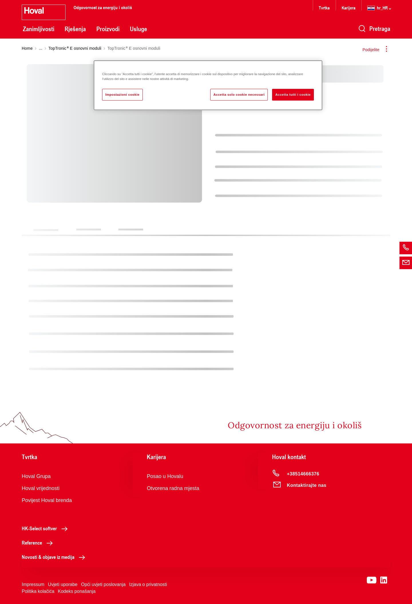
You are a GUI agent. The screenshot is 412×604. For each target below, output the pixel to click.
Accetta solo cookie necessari (239, 94)
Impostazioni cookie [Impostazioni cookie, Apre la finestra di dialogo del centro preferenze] (122, 94)
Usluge (138, 29)
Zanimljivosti (38, 29)
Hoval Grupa (36, 476)
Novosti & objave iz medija (55, 557)
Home (27, 48)
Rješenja (75, 29)
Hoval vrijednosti (41, 488)
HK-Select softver (46, 528)
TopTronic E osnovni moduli (74, 48)
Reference (39, 542)
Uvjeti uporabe (63, 584)
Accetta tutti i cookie (293, 94)
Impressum (33, 584)
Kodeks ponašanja (77, 591)
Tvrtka (324, 7)
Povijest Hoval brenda (47, 500)
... (40, 48)
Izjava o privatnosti (148, 584)
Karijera (348, 7)
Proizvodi (108, 29)
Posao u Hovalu (165, 476)
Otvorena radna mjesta (173, 488)
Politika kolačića (38, 591)
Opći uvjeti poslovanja (103, 584)
